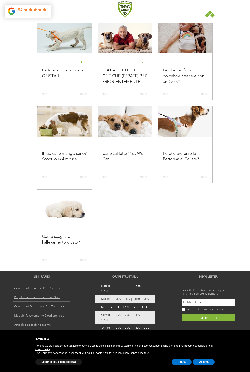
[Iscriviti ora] (208, 317)
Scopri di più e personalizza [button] (58, 361)
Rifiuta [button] (182, 361)
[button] (210, 14)
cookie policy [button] (42, 349)
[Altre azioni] (86, 62)
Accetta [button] (204, 361)
